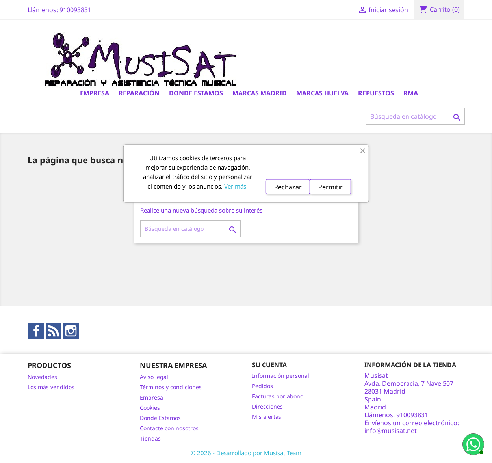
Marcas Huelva (322, 93)
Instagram (71, 331)
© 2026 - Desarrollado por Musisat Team (246, 453)
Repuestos (376, 93)
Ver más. (236, 186)
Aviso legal (154, 377)
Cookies (150, 407)
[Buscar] (415, 116)
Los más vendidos (51, 387)
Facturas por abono (277, 396)
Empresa (94, 93)
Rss (53, 331)
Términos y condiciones (171, 387)
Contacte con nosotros (169, 428)
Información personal (280, 375)
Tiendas (150, 438)
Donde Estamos (196, 93)
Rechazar (288, 187)
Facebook (36, 331)
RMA (410, 93)
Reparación (139, 93)
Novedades (42, 377)
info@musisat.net (390, 430)
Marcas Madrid (259, 93)
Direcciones (267, 406)
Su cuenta (269, 364)
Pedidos (262, 386)
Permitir (330, 187)
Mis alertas (266, 416)
